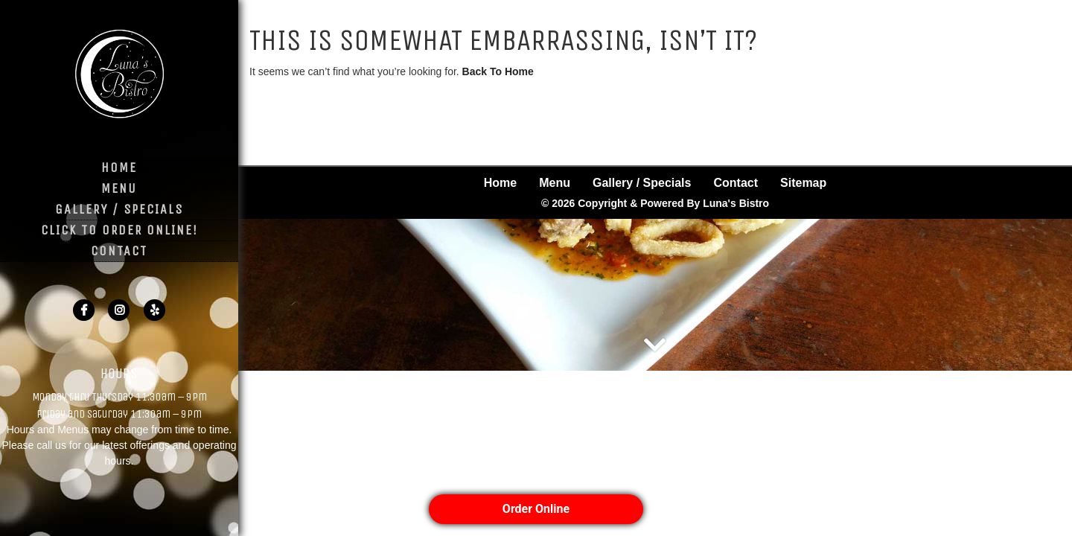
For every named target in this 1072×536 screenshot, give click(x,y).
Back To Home (498, 71)
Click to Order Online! (119, 230)
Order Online (536, 509)
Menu (119, 188)
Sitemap (803, 129)
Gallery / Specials (119, 209)
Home (119, 167)
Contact (119, 251)
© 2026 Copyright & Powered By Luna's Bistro (655, 150)
